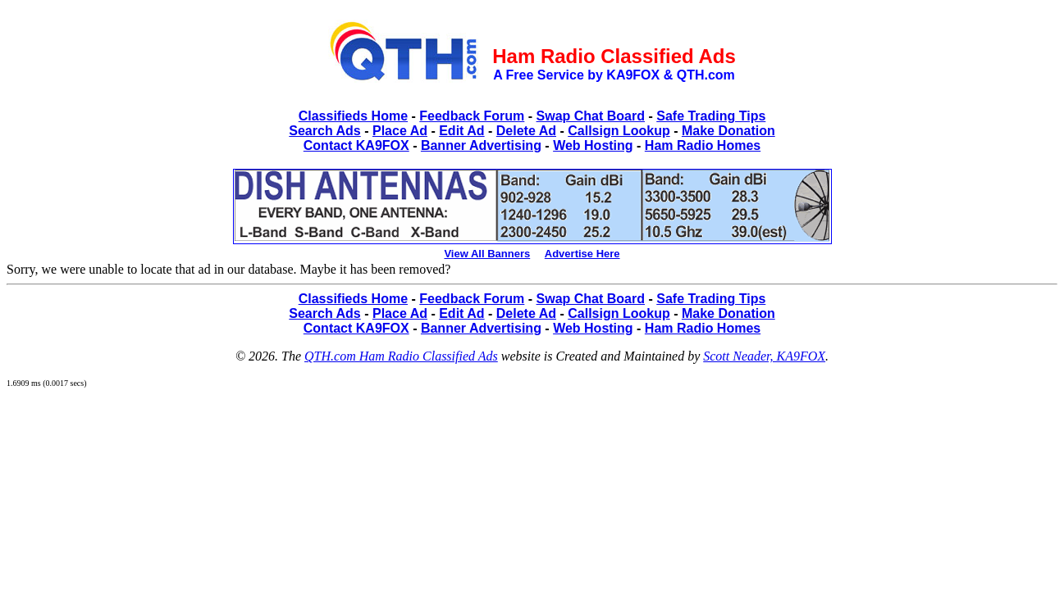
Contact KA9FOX (356, 145)
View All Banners (487, 253)
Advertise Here (582, 253)
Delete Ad (526, 131)
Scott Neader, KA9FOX (764, 356)
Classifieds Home (353, 116)
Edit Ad (461, 131)
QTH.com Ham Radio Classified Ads (401, 356)
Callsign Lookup (618, 131)
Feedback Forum (471, 116)
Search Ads (324, 131)
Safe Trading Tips (710, 116)
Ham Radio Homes (702, 145)
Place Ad (399, 131)
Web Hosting (592, 145)
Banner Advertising (481, 145)
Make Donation (728, 131)
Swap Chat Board (591, 116)
